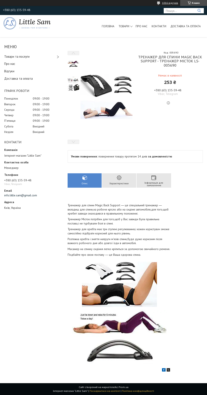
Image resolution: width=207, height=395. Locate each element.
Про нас (141, 26)
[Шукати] (199, 10)
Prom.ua (123, 387)
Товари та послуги (17, 57)
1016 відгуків (170, 2)
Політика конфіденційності (138, 390)
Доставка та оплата (185, 26)
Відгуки (9, 71)
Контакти (159, 26)
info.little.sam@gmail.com (20, 195)
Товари (123, 26)
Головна (108, 26)
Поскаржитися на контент (105, 390)
